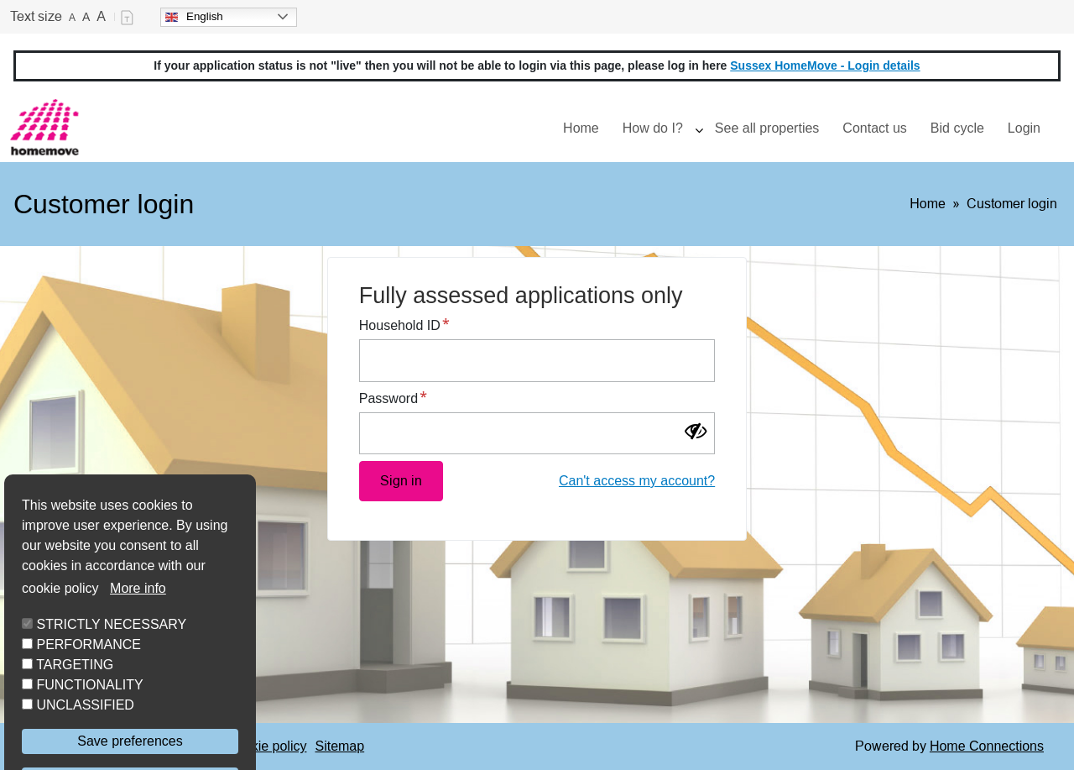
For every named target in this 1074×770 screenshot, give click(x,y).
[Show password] (701, 433)
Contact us (874, 128)
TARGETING (74, 712)
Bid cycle (957, 128)
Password (388, 398)
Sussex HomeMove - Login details (825, 65)
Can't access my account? (637, 481)
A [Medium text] (86, 17)
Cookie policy (266, 746)
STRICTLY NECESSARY (111, 671)
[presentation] (699, 128)
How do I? (653, 128)
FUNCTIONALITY (89, 732)
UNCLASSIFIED (84, 752)
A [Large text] (101, 16)
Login (1024, 128)
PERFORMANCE (88, 691)
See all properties (767, 128)
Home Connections (987, 746)
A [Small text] (72, 18)
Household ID (400, 325)
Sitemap (339, 746)
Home (581, 128)
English (194, 17)
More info (138, 635)
